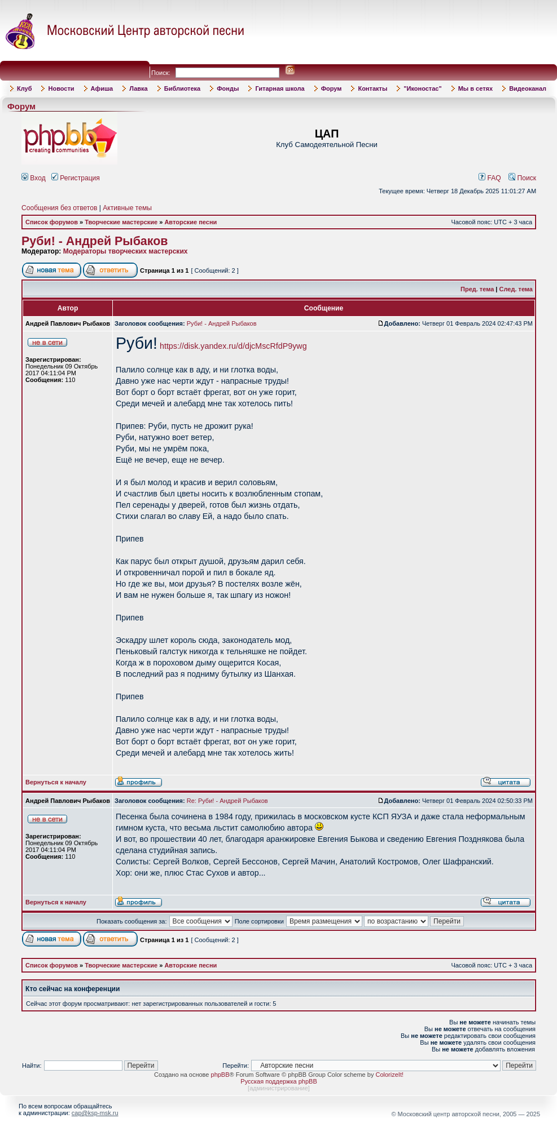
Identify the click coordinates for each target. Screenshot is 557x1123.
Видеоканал (527, 88)
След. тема (516, 289)
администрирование (278, 1088)
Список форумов (51, 222)
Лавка (138, 88)
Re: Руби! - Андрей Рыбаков (227, 800)
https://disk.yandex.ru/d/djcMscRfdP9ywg (233, 345)
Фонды (228, 88)
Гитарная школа (279, 88)
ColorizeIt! (389, 1074)
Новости (61, 88)
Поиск (522, 178)
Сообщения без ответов (59, 208)
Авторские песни (190, 222)
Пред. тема (477, 289)
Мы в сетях (475, 88)
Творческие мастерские (121, 222)
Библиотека (182, 88)
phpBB (220, 1074)
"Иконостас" (422, 88)
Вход (33, 178)
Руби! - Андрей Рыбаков (94, 241)
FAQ (490, 178)
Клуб (24, 88)
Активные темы (127, 208)
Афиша (102, 88)
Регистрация (75, 178)
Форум (331, 88)
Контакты (372, 88)
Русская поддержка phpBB (278, 1081)
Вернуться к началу (55, 782)
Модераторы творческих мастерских (125, 251)
